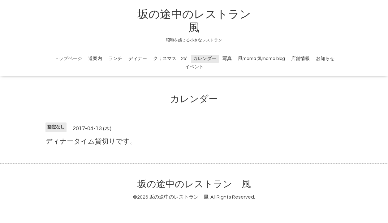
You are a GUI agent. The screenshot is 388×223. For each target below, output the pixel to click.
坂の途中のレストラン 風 (194, 184)
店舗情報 (300, 58)
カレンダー (204, 58)
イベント (194, 67)
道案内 (95, 58)
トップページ (68, 58)
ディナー (137, 58)
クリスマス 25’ (170, 58)
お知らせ (325, 58)
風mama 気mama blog (261, 58)
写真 (227, 58)
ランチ (115, 58)
